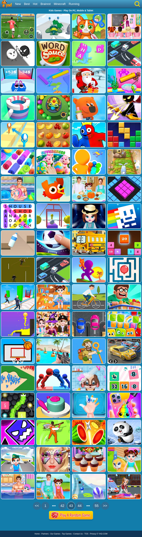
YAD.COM (103, 534)
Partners (44, 534)
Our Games (55, 534)
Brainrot (46, 4)
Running (74, 4)
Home (37, 534)
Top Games (67, 534)
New (18, 4)
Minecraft (60, 4)
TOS (86, 534)
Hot (35, 4)
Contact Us (78, 534)
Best (27, 4)
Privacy (93, 534)
